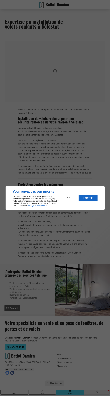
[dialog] (55, 198)
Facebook (41, 206)
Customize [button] (70, 198)
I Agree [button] (88, 198)
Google (31, 206)
